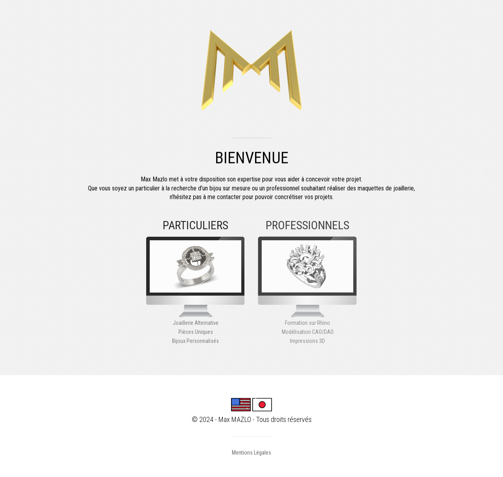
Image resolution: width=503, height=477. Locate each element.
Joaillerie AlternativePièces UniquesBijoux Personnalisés (195, 290)
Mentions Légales (251, 452)
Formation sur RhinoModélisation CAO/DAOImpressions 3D (307, 290)
